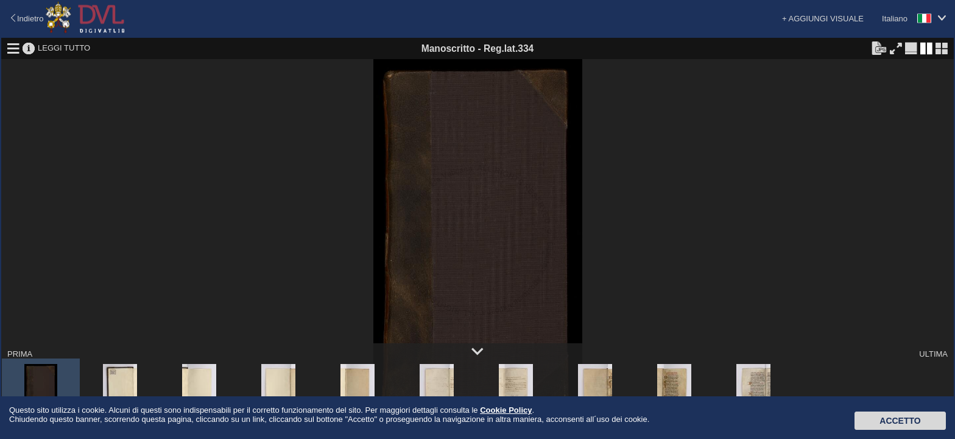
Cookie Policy (506, 410)
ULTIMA (933, 354)
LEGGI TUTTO (64, 47)
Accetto (899, 421)
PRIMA (19, 354)
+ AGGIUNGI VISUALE (823, 18)
